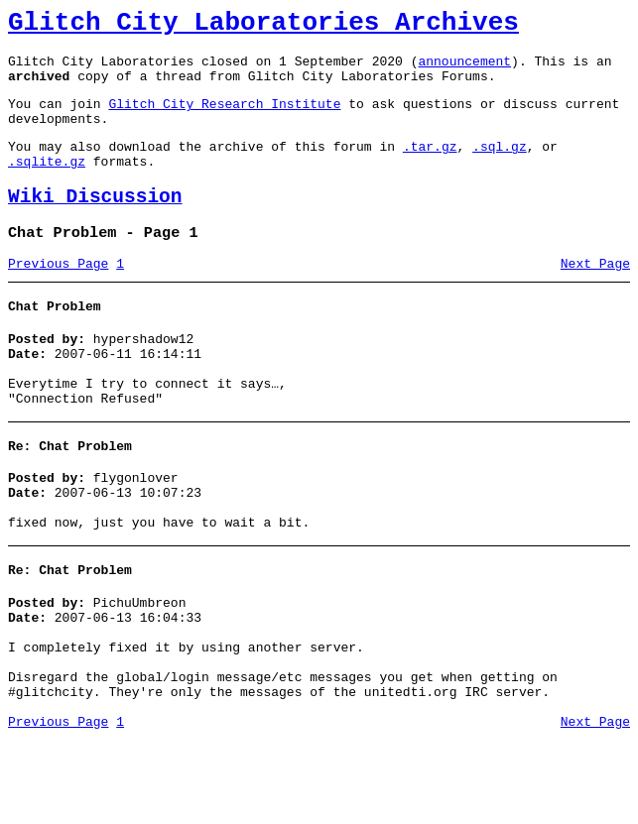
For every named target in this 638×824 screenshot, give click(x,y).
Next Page (595, 296)
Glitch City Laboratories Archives (263, 26)
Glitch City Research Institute (224, 118)
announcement (464, 69)
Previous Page (58, 296)
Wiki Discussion (95, 223)
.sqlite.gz (46, 184)
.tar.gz (430, 167)
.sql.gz (499, 167)
